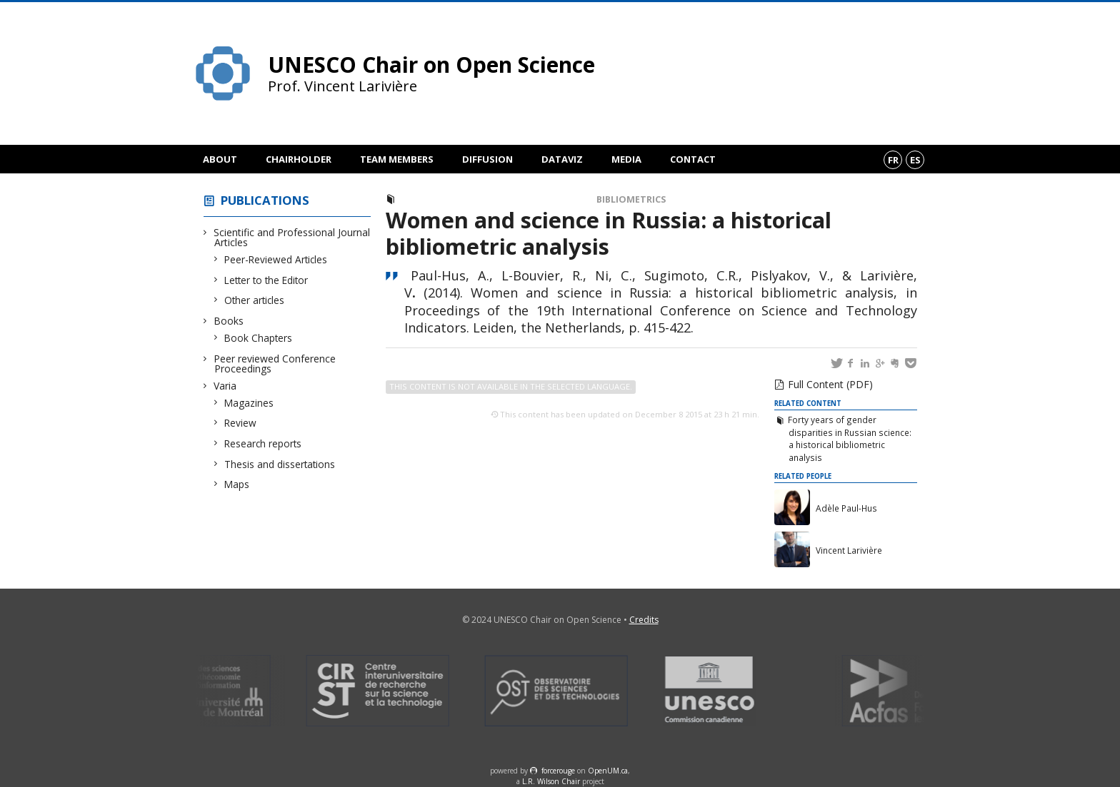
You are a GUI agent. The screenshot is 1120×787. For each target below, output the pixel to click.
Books (229, 321)
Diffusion (487, 159)
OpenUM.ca (608, 771)
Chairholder (298, 159)
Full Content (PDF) (830, 384)
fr (893, 159)
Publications (265, 200)
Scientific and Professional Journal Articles (292, 237)
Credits (644, 620)
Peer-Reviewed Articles (276, 259)
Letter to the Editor (266, 280)
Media (626, 159)
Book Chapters (258, 338)
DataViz (562, 159)
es (915, 159)
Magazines (249, 403)
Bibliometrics (631, 199)
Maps (237, 484)
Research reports (263, 443)
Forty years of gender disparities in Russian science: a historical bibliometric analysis (849, 439)
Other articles (254, 300)
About (220, 159)
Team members (397, 159)
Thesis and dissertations (280, 464)
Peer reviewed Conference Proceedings (275, 363)
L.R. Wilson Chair (551, 781)
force (558, 771)
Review (240, 423)
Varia (225, 385)
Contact (693, 159)
